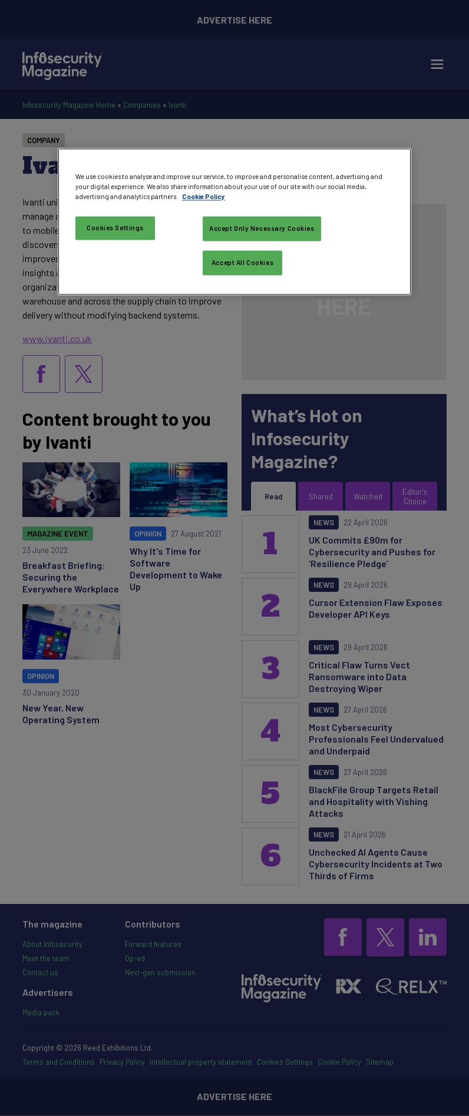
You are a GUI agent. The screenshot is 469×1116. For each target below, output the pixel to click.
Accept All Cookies (242, 263)
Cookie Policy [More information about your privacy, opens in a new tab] (203, 197)
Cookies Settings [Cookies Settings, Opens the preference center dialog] (115, 228)
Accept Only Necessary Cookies (262, 229)
